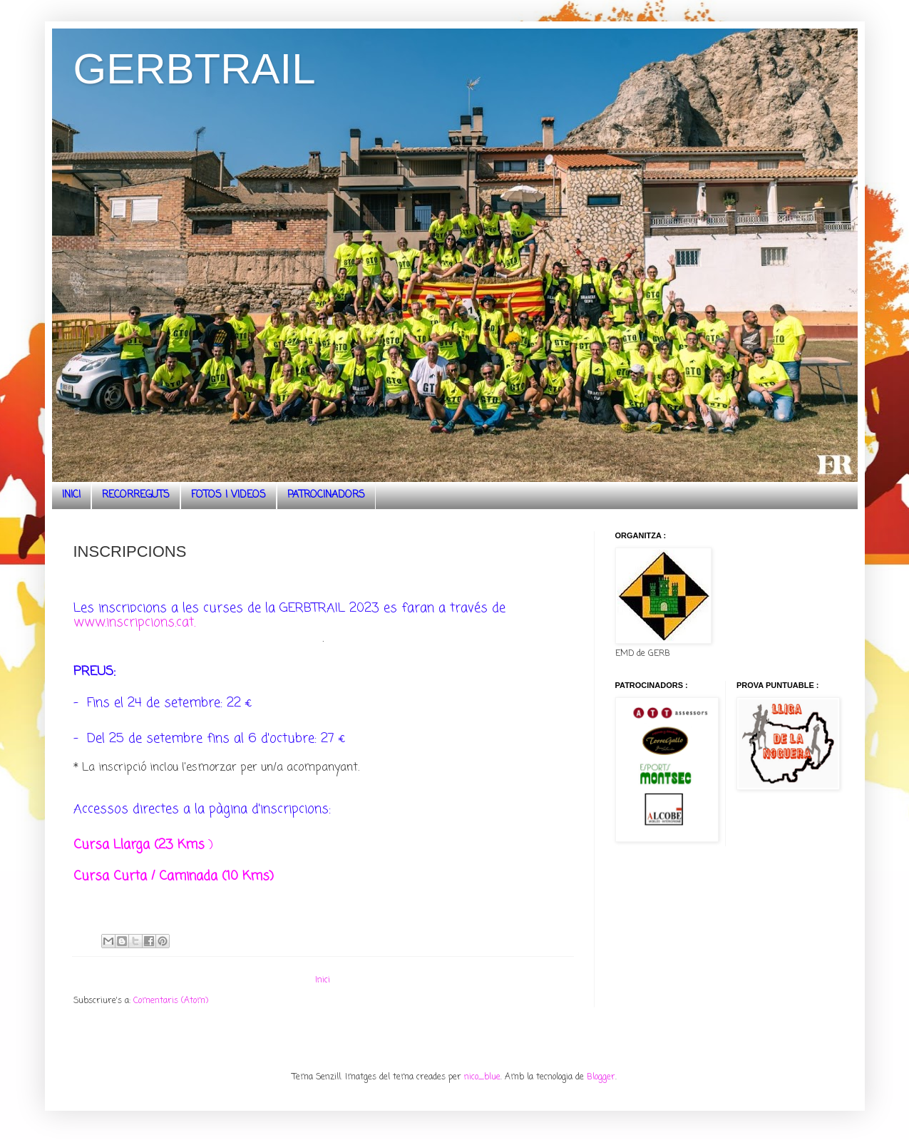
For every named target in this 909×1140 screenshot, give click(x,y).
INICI (71, 495)
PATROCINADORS (326, 495)
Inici (322, 980)
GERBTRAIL (194, 69)
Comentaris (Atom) (170, 1001)
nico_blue (482, 1077)
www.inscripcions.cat (133, 622)
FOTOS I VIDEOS (228, 495)
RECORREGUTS (136, 495)
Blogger (601, 1077)
